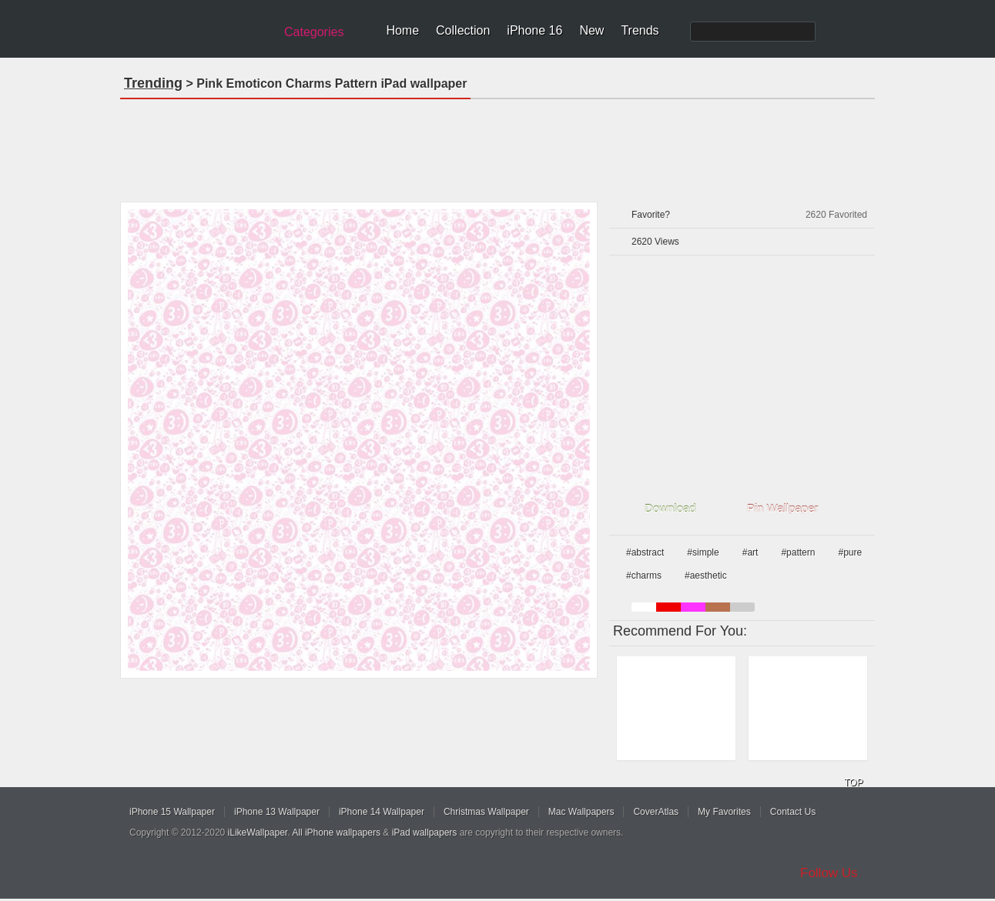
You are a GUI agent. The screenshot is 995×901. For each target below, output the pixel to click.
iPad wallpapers (424, 832)
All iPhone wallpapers (336, 832)
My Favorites (724, 811)
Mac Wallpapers (581, 811)
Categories (313, 31)
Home (402, 30)
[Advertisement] (497, 145)
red (668, 607)
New (591, 30)
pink (693, 607)
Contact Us (793, 811)
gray (742, 607)
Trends (639, 30)
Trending (153, 83)
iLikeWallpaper (258, 832)
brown (717, 607)
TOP (853, 782)
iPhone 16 (534, 30)
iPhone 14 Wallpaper (381, 811)
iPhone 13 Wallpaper (277, 811)
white (644, 607)
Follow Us (829, 873)
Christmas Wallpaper (486, 811)
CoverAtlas (655, 811)
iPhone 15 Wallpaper (172, 811)
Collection (463, 30)
